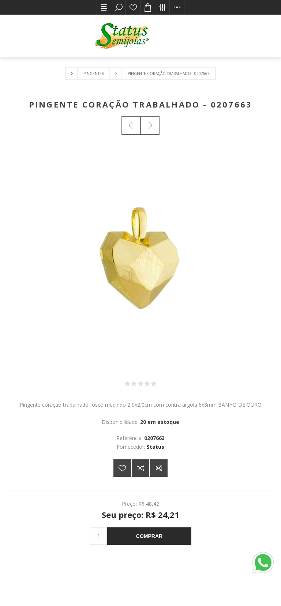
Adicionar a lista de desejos (122, 468)
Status (155, 446)
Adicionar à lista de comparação (140, 468)
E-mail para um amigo (159, 468)
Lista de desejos (133, 7)
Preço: (129, 503)
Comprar (149, 536)
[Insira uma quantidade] (98, 536)
